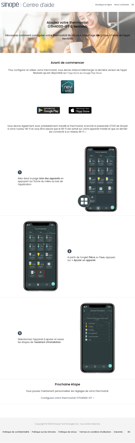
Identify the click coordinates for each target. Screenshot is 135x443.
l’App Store (73, 73)
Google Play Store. (92, 73)
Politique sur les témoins (44, 432)
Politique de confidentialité (16, 432)
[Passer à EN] (128, 432)
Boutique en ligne (103, 4)
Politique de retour (68, 432)
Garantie (118, 432)
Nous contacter (121, 4)
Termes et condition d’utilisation (95, 432)
